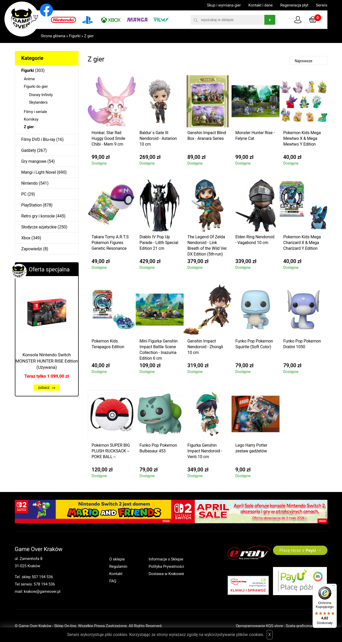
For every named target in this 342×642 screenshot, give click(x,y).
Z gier (89, 36)
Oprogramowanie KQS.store (259, 626)
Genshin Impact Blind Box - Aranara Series (207, 135)
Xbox (25, 237)
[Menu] (334, 587)
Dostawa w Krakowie (166, 573)
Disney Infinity (41, 94)
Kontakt (116, 573)
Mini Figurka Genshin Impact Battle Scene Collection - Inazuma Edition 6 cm (159, 350)
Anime (29, 79)
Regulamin (118, 566)
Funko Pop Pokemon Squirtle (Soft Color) (254, 344)
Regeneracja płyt (294, 5)
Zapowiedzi (31, 248)
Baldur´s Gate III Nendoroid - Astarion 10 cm (158, 138)
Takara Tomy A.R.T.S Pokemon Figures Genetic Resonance (110, 242)
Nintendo (29, 183)
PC (24, 194)
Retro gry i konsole (38, 216)
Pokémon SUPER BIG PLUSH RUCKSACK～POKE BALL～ (111, 451)
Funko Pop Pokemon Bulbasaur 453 (158, 448)
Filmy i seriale (35, 111)
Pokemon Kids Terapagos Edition (108, 344)
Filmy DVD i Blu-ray (38, 139)
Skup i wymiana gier (224, 5)
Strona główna (53, 36)
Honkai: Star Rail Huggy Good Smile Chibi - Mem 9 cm (108, 138)
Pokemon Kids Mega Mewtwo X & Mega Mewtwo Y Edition (302, 138)
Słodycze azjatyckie (39, 227)
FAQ (112, 581)
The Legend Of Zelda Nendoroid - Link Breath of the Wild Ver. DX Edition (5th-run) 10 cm (208, 246)
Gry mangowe (33, 161)
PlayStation (31, 205)
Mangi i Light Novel (38, 172)
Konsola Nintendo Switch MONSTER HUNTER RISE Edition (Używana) (46, 361)
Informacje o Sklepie (166, 559)
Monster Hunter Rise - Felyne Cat (255, 135)
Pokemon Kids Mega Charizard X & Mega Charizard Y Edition (302, 242)
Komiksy (31, 119)
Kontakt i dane (260, 5)
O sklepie (117, 559)
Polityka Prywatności (166, 566)
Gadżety (28, 150)
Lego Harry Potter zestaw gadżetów (251, 448)
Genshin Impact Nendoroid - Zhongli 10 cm (205, 347)
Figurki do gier (36, 86)
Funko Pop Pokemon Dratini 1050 (302, 344)
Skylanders (38, 102)
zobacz (46, 387)
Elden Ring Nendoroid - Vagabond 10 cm (255, 239)
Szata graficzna (306, 626)
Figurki (74, 36)
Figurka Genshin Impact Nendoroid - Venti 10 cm (205, 451)
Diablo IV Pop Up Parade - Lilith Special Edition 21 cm (159, 242)
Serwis (321, 5)
